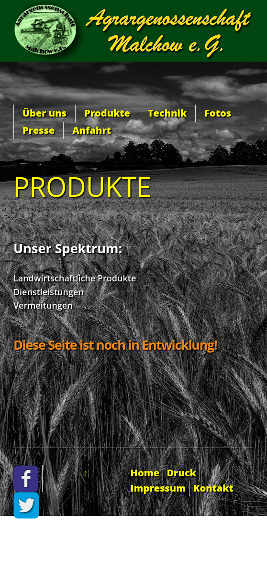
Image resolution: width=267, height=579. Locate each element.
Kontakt (213, 488)
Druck (181, 472)
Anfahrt (91, 130)
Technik (167, 113)
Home (145, 472)
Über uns (44, 113)
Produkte (107, 113)
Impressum (158, 488)
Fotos (217, 113)
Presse (38, 130)
